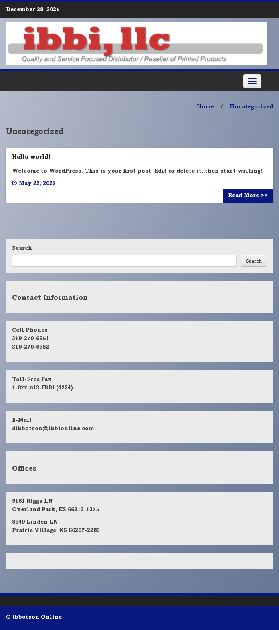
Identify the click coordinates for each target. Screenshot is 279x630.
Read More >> (248, 196)
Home (205, 107)
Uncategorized (251, 107)
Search (22, 248)
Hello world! (31, 157)
